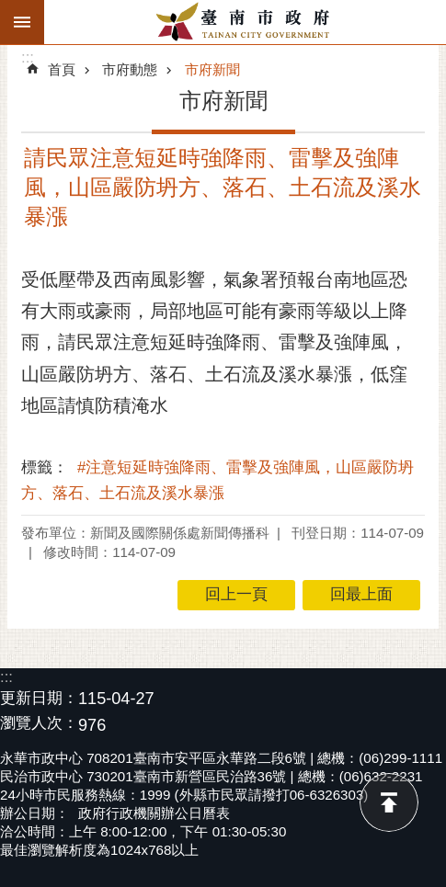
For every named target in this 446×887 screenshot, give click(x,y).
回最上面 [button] (361, 594)
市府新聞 (212, 69)
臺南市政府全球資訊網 (245, 22)
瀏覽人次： (39, 724)
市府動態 (129, 69)
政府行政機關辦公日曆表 (154, 813)
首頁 (61, 69)
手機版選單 (22, 22)
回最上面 (389, 802)
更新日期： (39, 698)
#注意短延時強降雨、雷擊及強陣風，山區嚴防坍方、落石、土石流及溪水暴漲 (217, 481)
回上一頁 (236, 594)
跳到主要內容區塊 (9, 9)
